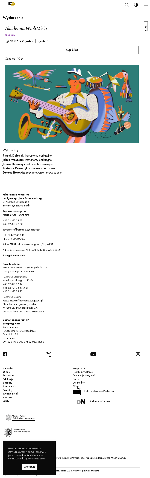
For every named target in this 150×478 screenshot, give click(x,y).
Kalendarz (9, 368)
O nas (6, 372)
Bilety (6, 401)
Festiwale (8, 375)
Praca (76, 379)
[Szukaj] (126, 5)
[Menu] (146, 4)
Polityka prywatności (83, 372)
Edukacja (8, 379)
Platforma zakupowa (93, 401)
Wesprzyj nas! (80, 368)
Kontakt (7, 397)
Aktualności (9, 386)
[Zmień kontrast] (136, 5)
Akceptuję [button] (29, 466)
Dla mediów (79, 382)
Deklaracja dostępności (84, 375)
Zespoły (7, 382)
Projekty (8, 390)
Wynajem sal (10, 393)
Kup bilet (72, 50)
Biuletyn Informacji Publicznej (93, 391)
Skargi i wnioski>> (14, 255)
